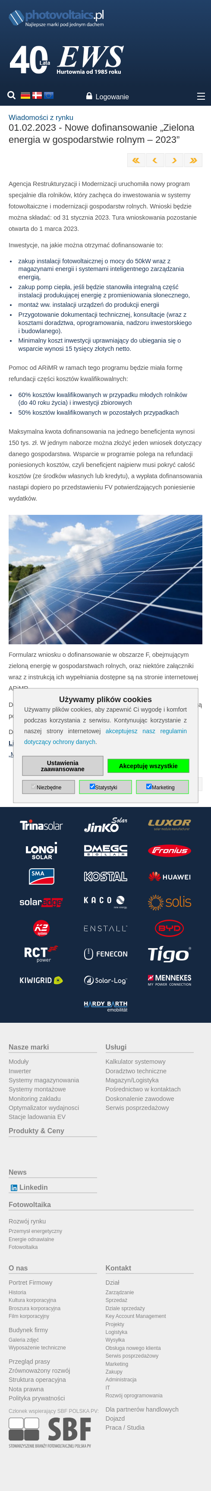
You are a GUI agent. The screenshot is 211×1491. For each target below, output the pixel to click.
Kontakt (119, 1268)
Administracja (121, 1380)
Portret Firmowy (31, 1282)
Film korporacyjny (29, 1316)
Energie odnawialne (31, 1239)
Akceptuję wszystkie (148, 766)
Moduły (18, 1061)
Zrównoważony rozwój (39, 1370)
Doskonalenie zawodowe (140, 1098)
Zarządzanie (120, 1292)
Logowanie (112, 97)
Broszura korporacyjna (34, 1308)
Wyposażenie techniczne (37, 1348)
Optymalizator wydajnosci (44, 1107)
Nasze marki (29, 1047)
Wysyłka (115, 1340)
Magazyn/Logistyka (132, 1080)
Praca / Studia (125, 1427)
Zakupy (114, 1372)
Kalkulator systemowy (136, 1061)
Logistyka (117, 1332)
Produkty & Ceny (36, 1131)
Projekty (115, 1324)
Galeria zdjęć (24, 1340)
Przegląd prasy (29, 1361)
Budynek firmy (28, 1330)
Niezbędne (49, 788)
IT (108, 1388)
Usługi (116, 1047)
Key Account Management (136, 1316)
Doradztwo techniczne (136, 1071)
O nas (18, 1268)
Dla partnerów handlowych (142, 1409)
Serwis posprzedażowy (137, 1107)
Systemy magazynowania (44, 1080)
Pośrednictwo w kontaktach (143, 1089)
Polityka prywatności (37, 1398)
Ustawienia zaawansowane (63, 766)
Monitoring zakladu (35, 1098)
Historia (17, 1292)
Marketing (117, 1364)
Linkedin (28, 1187)
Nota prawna (26, 1389)
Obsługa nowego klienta (133, 1348)
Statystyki (106, 788)
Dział (113, 1282)
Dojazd (115, 1418)
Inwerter (20, 1071)
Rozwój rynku (27, 1221)
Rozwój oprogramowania (134, 1396)
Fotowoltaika (30, 1204)
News (18, 1172)
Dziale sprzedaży (125, 1308)
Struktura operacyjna (37, 1379)
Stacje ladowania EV (37, 1116)
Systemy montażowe (37, 1089)
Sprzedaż (117, 1300)
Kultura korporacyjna (32, 1300)
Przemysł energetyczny (35, 1231)
